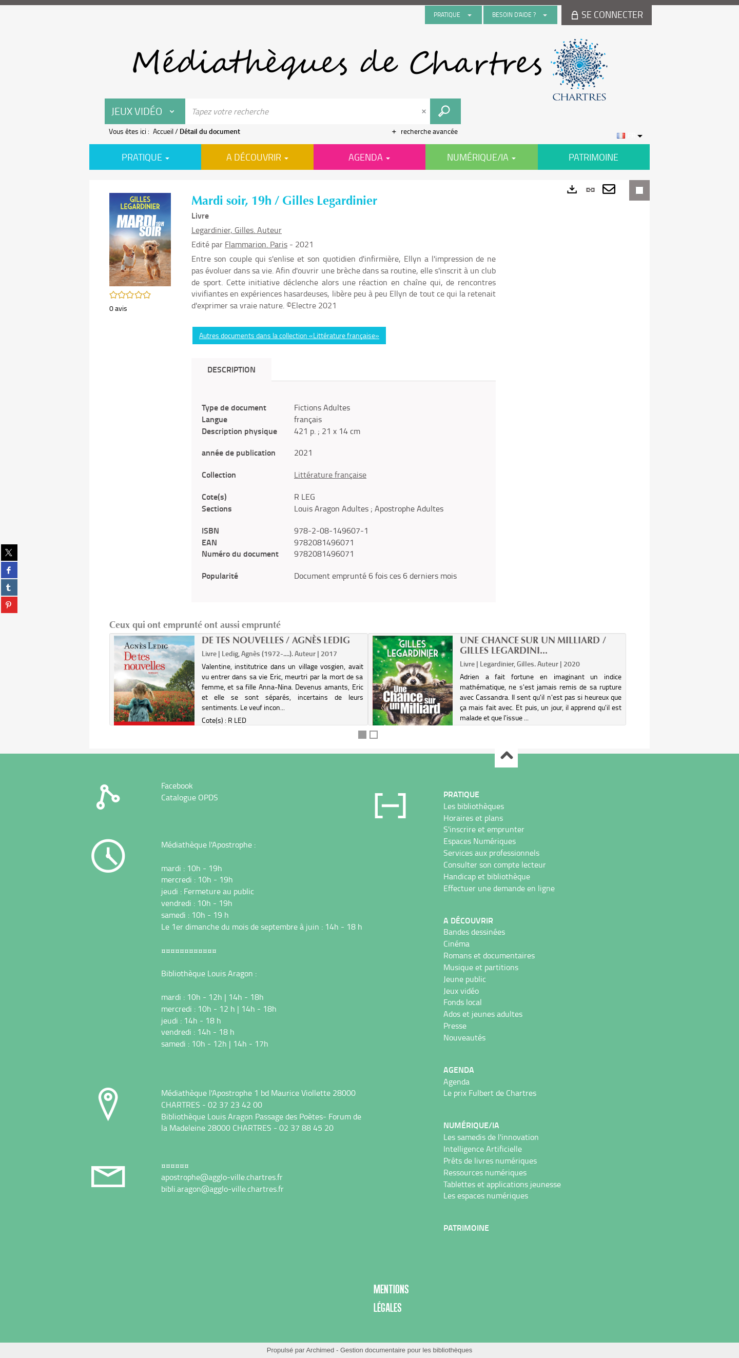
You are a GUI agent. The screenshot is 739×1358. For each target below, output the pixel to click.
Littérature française (330, 474)
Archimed (320, 1350)
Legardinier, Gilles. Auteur (236, 229)
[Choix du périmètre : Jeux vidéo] (145, 111)
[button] (140, 239)
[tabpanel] (343, 492)
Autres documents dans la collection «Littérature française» (289, 335)
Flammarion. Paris (256, 244)
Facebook (177, 785)
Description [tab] (231, 369)
